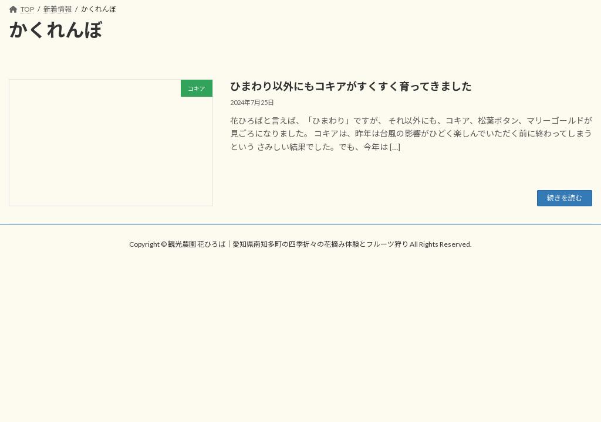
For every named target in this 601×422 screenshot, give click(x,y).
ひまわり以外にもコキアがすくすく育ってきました (351, 86)
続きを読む (564, 197)
